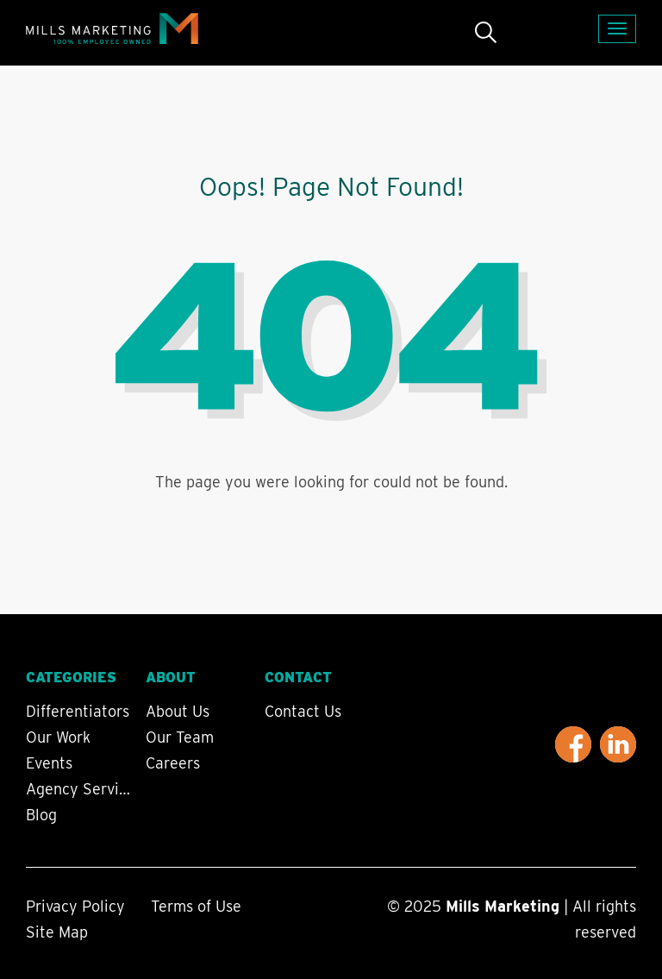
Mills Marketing (502, 906)
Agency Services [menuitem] (80, 789)
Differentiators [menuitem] (77, 711)
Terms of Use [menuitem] (196, 906)
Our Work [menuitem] (58, 737)
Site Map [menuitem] (57, 932)
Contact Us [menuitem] (303, 711)
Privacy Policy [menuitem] (75, 906)
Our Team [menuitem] (180, 737)
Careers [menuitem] (173, 763)
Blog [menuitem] (41, 815)
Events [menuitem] (49, 763)
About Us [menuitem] (177, 711)
